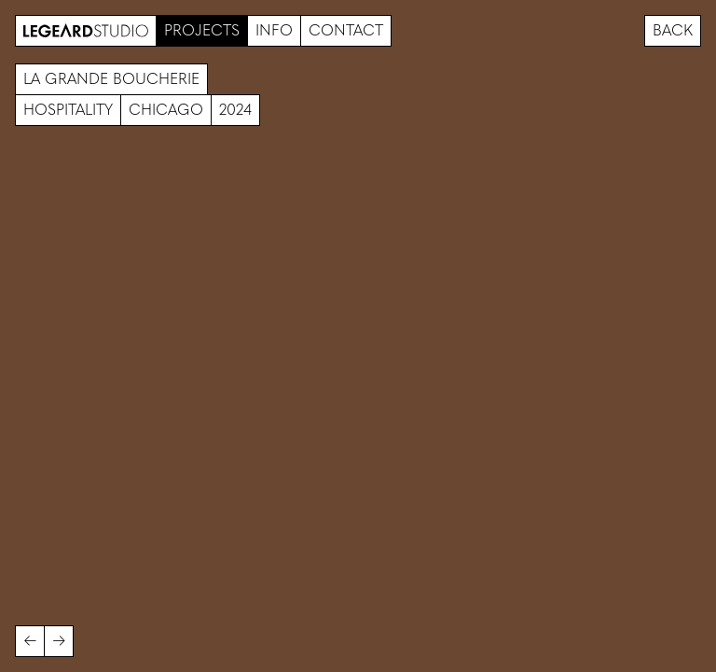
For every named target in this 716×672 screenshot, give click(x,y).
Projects (202, 30)
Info (274, 30)
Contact (346, 30)
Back (673, 30)
